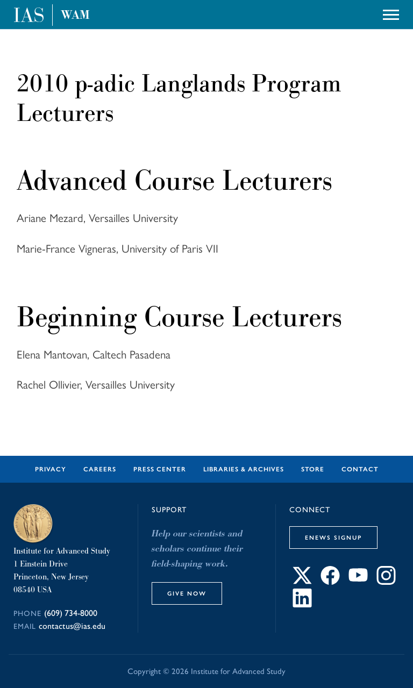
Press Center (159, 469)
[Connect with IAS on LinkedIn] (302, 604)
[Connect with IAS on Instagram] (386, 582)
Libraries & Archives (243, 469)
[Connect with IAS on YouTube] (358, 582)
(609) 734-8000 (70, 613)
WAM (75, 15)
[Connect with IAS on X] (302, 582)
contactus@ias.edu (72, 626)
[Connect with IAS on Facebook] (330, 582)
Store (312, 469)
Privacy (50, 469)
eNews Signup (333, 537)
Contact (360, 469)
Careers (99, 469)
